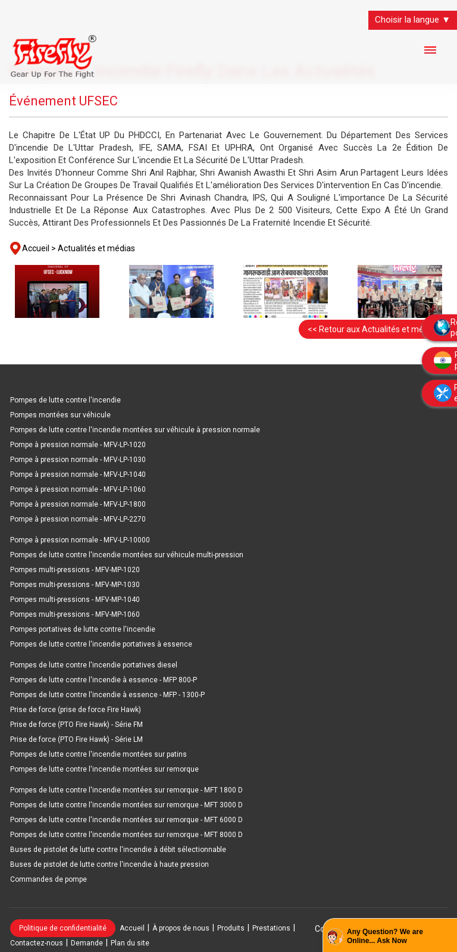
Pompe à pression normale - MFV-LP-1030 (78, 459)
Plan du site (130, 943)
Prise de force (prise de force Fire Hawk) (75, 710)
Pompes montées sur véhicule (60, 415)
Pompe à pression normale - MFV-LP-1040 (78, 474)
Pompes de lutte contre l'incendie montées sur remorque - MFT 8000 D (126, 835)
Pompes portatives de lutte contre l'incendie (82, 629)
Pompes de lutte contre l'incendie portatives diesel (93, 665)
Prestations (271, 928)
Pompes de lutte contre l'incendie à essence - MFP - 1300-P (107, 695)
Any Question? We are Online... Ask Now (385, 936)
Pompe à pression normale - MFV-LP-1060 (78, 489)
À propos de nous (180, 928)
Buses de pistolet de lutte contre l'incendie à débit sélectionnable (118, 849)
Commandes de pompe (48, 879)
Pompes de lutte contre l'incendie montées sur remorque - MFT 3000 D (126, 805)
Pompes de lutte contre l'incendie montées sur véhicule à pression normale (135, 430)
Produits (231, 928)
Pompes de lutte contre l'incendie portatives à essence (101, 644)
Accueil (132, 928)
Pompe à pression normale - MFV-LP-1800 (78, 504)
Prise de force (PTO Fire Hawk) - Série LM (76, 739)
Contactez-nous (36, 943)
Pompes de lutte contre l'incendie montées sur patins (98, 754)
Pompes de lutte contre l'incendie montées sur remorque (104, 769)
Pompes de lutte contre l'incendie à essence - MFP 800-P (103, 680)
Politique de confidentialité (63, 928)
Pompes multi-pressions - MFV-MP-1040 (75, 599)
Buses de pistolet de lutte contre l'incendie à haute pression (109, 864)
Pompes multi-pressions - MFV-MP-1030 (75, 584)
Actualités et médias (96, 248)
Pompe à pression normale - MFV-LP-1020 (78, 445)
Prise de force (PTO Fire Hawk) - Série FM (76, 724)
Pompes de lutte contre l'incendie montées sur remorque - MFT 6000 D (126, 820)
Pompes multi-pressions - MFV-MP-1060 (75, 614)
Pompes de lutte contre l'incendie (65, 400)
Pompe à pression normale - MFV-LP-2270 (78, 519)
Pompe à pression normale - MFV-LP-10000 (80, 540)
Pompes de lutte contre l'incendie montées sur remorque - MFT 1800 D (126, 790)
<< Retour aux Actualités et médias (373, 329)
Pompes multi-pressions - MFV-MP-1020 (75, 570)
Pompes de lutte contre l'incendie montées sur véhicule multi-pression (126, 555)
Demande (87, 943)
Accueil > (39, 248)
